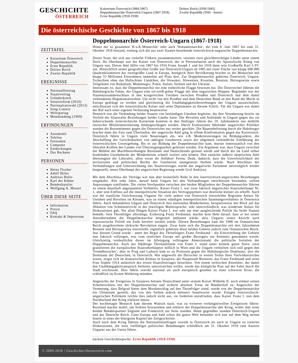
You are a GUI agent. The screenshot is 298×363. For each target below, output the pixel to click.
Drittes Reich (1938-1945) (197, 8)
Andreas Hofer (61, 177)
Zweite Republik (63, 73)
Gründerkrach (60, 98)
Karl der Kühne (62, 181)
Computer (57, 145)
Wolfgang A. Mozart (65, 188)
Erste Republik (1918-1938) (119, 16)
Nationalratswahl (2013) (68, 105)
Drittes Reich (60, 69)
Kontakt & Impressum (67, 216)
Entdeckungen (61, 148)
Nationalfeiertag (62, 90)
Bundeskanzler (61, 184)
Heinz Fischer (60, 169)
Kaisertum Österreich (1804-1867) (124, 8)
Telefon (56, 137)
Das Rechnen (60, 152)
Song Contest (60, 109)
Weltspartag (59, 113)
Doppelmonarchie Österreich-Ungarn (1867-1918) (134, 12)
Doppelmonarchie (63, 62)
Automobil (58, 134)
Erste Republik (61, 66)
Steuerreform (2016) (65, 101)
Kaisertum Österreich (66, 58)
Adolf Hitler (59, 173)
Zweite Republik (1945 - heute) (200, 12)
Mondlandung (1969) (66, 116)
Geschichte (64, 12)
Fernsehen (58, 141)
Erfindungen (57, 125)
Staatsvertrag (60, 94)
